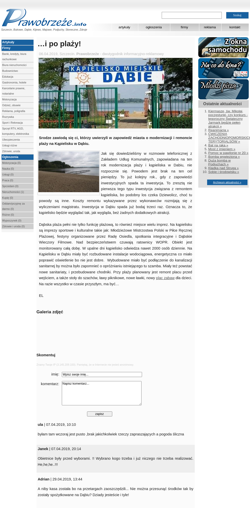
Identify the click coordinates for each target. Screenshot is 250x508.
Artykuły (8, 42)
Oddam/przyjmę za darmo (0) (13, 206)
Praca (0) (7, 180)
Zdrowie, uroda (11, 151)
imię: (55, 374)
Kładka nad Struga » (223, 168)
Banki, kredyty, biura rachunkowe (14, 56)
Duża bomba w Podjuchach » (219, 162)
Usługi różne (9, 145)
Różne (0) (8, 214)
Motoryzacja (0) (11, 162)
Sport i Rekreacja (12, 122)
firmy (184, 27)
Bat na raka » (218, 145)
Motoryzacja (9, 99)
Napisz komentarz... (102, 393)
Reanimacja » (218, 130)
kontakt (235, 27)
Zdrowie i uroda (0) (13, 226)
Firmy (6, 48)
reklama (210, 27)
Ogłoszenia (10, 157)
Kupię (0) (7, 197)
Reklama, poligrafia (13, 111)
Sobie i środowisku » (223, 172)
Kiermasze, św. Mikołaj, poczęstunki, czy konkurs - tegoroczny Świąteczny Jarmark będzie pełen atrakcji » (228, 118)
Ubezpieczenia (11, 139)
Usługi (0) (8, 174)
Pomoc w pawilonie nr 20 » (228, 153)
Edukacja (7, 76)
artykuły (124, 27)
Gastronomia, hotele (14, 82)
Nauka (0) (8, 168)
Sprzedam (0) (10, 186)
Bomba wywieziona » (224, 157)
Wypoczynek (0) (11, 220)
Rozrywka (8, 116)
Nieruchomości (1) (13, 191)
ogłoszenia (154, 27)
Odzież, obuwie (11, 105)
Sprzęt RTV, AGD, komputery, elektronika (15, 131)
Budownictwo (10, 70)
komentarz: (50, 384)
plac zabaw (165, 278)
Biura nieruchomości (14, 65)
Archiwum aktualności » (227, 182)
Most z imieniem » (221, 149)
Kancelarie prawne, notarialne (13, 91)
